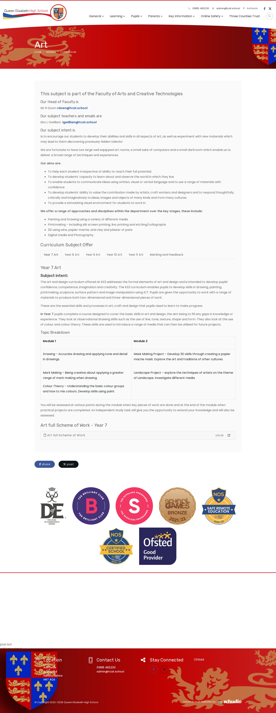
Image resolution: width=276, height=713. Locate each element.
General (96, 16)
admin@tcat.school (226, 8)
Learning (117, 16)
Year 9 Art (93, 254)
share (44, 464)
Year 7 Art (51, 254)
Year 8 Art (72, 254)
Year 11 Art (136, 254)
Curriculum (68, 52)
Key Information (182, 16)
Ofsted (199, 659)
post (68, 464)
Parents (155, 16)
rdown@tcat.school (72, 108)
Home (38, 52)
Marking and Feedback (166, 254)
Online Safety (212, 16)
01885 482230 (198, 8)
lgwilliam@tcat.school (79, 122)
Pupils (136, 16)
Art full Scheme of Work (64, 435)
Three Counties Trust (244, 16)
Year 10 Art (114, 254)
